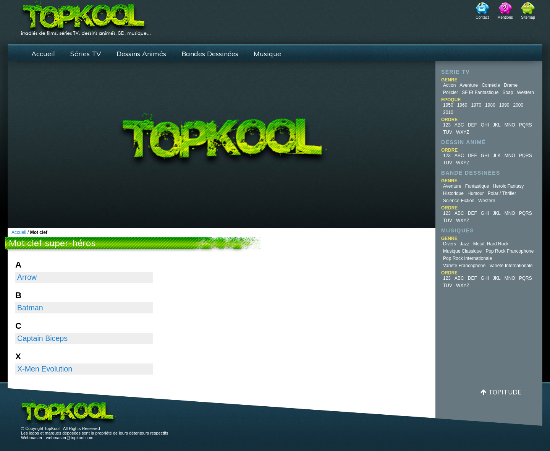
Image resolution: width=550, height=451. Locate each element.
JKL (497, 125)
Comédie (491, 85)
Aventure (468, 85)
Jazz (464, 244)
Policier (450, 92)
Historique (453, 193)
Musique (267, 53)
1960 (462, 105)
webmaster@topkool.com (69, 437)
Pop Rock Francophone (509, 251)
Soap (507, 92)
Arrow (27, 277)
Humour (475, 193)
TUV (447, 132)
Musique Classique (462, 251)
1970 (476, 105)
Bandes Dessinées (209, 53)
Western (525, 92)
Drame (511, 85)
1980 (490, 105)
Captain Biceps (42, 338)
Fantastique (477, 186)
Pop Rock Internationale (467, 258)
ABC (459, 125)
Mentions (505, 17)
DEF (472, 125)
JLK (497, 155)
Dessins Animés (141, 53)
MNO (510, 125)
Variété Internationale (510, 265)
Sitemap (528, 17)
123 (447, 125)
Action (449, 85)
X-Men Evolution (44, 369)
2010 (448, 112)
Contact (482, 17)
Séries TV (85, 53)
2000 (518, 105)
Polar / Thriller (502, 193)
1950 (448, 105)
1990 (504, 105)
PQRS (525, 125)
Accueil (43, 53)
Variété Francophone (464, 265)
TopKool (86, 15)
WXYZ (462, 132)
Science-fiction (458, 200)
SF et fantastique (480, 92)
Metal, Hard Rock (491, 244)
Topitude (505, 392)
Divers (449, 244)
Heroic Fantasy (508, 186)
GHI (485, 125)
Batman (30, 307)
